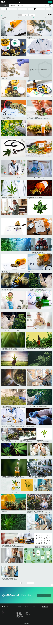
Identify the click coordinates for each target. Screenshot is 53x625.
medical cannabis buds (12, 8)
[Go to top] (52, 585)
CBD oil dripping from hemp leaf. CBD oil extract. (9, 348)
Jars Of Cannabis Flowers (24, 440)
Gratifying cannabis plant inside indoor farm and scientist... (39, 289)
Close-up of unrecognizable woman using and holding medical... (38, 457)
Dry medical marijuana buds (6, 117)
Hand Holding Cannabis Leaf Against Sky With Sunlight (10, 367)
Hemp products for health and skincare (30, 563)
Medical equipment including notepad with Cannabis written (36, 235)
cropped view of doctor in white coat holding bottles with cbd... (12, 177)
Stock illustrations (19, 614)
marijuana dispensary (22, 8)
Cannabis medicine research (6, 251)
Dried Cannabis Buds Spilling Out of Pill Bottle (34, 197)
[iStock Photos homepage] (3, 2)
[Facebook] (43, 607)
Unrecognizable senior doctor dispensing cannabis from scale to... (12, 425)
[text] (30, 5)
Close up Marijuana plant (6, 531)
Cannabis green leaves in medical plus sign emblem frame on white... (39, 216)
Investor (26, 610)
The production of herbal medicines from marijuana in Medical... (37, 406)
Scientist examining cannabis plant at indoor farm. (35, 511)
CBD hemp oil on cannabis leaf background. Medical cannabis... (12, 476)
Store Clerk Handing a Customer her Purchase (34, 386)
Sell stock (26, 613)
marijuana (31, 8)
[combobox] (12, 5)
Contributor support (28, 614)
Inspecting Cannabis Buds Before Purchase (8, 578)
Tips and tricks (18, 610)
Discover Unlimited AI (44, 595)
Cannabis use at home (30, 329)
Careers (26, 611)
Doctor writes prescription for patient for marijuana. (10, 545)
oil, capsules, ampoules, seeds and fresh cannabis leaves (10, 491)
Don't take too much (5, 216)
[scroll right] (51, 9)
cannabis (4, 8)
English (7, 610)
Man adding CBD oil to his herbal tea (37, 252)
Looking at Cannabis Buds (31, 531)
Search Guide (18, 611)
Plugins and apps (19, 615)
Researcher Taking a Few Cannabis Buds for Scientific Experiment (12, 137)
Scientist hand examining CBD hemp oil (8, 457)
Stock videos (18, 613)
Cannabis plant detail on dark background (35, 367)
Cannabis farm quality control (6, 406)
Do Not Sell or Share (26, 623)
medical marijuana (4, 37)
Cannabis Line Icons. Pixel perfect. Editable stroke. (43, 546)
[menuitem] (7, 3)
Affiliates (26, 612)
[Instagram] (47, 607)
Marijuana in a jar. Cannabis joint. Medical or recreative (10, 386)
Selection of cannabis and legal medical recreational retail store (38, 476)
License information (19, 616)
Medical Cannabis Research (6, 440)
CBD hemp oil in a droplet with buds (7, 289)
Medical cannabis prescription (31, 425)
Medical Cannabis (4, 235)
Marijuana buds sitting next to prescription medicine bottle (36, 137)
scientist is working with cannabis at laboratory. (34, 177)
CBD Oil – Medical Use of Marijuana (33, 117)
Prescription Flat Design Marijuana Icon (27, 491)
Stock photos (18, 612)
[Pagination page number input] (20, 583)
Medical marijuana (31, 271)
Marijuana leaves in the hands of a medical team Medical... (11, 197)
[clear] (45, 5)
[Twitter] (45, 607)
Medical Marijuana (30, 37)
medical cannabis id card (39, 8)
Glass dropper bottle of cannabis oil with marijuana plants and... (36, 348)
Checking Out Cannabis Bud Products (40, 491)
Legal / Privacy (18, 617)
